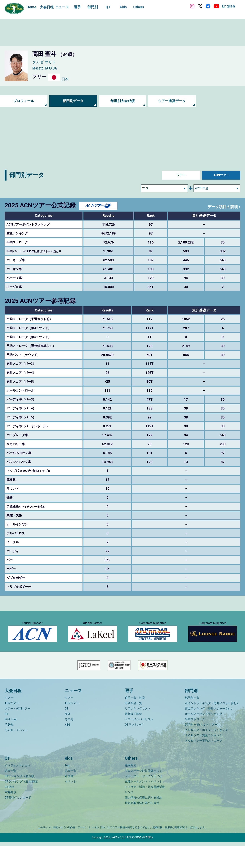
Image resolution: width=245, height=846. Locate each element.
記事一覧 (10, 775)
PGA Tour (11, 723)
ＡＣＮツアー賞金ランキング (203, 739)
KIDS (68, 728)
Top (67, 769)
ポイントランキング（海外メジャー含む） (212, 707)
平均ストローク (195, 723)
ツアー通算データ (172, 101)
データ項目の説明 (222, 207)
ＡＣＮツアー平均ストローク (203, 744)
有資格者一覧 (133, 707)
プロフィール (23, 101)
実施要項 (10, 796)
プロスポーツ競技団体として (143, 775)
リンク (129, 796)
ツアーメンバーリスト (139, 723)
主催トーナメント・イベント (143, 785)
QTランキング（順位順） (21, 780)
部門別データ (73, 101)
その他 (69, 723)
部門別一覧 (192, 702)
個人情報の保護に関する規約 (143, 801)
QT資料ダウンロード (18, 801)
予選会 (9, 728)
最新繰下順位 (133, 718)
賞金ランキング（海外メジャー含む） (209, 712)
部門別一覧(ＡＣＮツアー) (201, 728)
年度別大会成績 (122, 101)
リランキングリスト (138, 712)
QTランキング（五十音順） (22, 785)
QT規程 (9, 791)
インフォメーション (17, 769)
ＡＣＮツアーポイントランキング (206, 734)
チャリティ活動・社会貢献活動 (145, 791)
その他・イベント (16, 734)
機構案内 (130, 769)
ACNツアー (221, 175)
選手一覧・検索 (135, 702)
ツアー (181, 175)
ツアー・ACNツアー (17, 712)
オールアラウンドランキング (203, 718)
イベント (70, 785)
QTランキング (134, 728)
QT (6, 718)
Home (31, 7)
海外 (67, 718)
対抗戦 (69, 780)
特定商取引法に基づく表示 (142, 807)
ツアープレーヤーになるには (143, 780)
